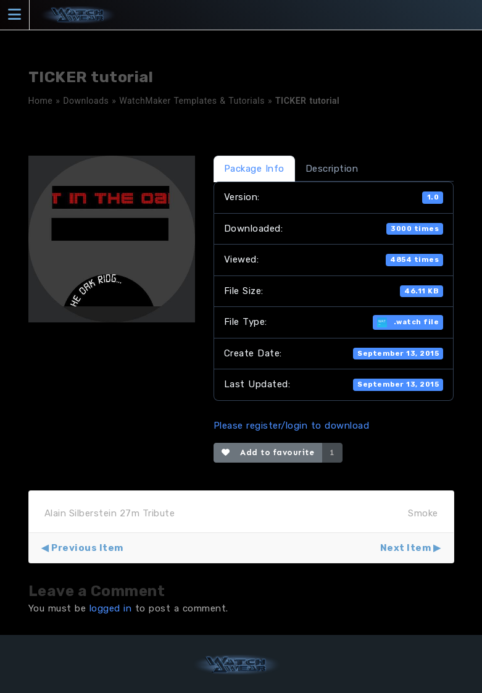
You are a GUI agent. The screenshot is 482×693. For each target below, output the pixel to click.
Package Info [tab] (254, 168)
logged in (110, 608)
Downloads (86, 101)
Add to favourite (268, 452)
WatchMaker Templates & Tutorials (192, 101)
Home (40, 101)
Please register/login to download (292, 425)
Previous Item (87, 547)
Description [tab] (332, 168)
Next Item (405, 547)
